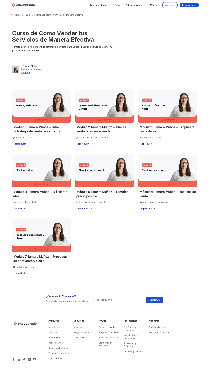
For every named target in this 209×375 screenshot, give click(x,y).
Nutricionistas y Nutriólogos (131, 336)
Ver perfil (25, 72)
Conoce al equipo (157, 327)
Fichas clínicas (55, 358)
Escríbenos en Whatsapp (105, 344)
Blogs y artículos (81, 332)
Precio (118, 5)
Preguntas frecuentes (109, 332)
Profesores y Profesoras (130, 344)
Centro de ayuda (107, 327)
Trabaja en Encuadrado (160, 332)
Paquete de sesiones (58, 353)
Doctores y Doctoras (134, 351)
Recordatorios (55, 337)
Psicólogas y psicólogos (130, 328)
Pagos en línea (55, 342)
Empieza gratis (189, 5)
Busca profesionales (108, 337)
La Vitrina (52, 332)
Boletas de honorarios (59, 348)
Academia (78, 327)
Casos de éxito (81, 337)
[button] (100, 5)
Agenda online (55, 327)
